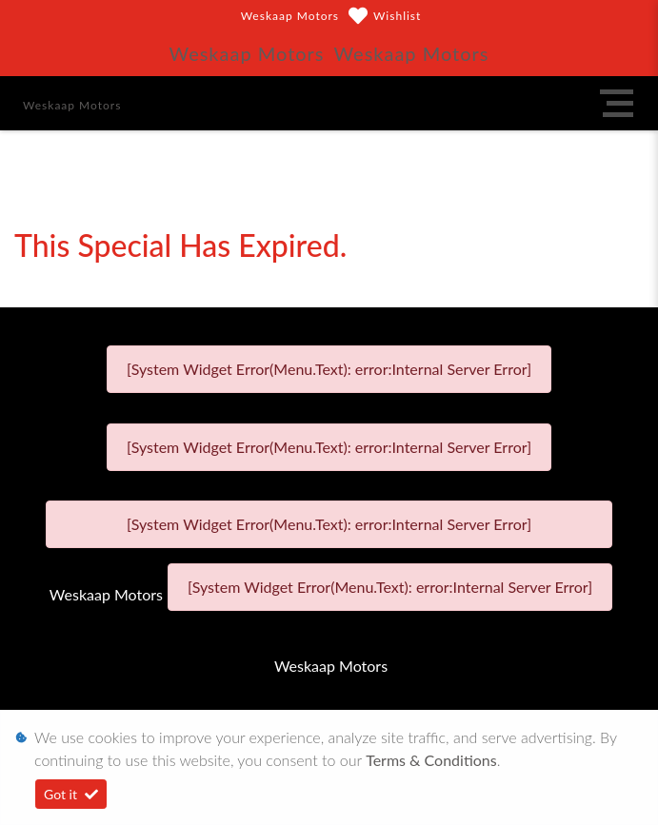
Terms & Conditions (431, 760)
